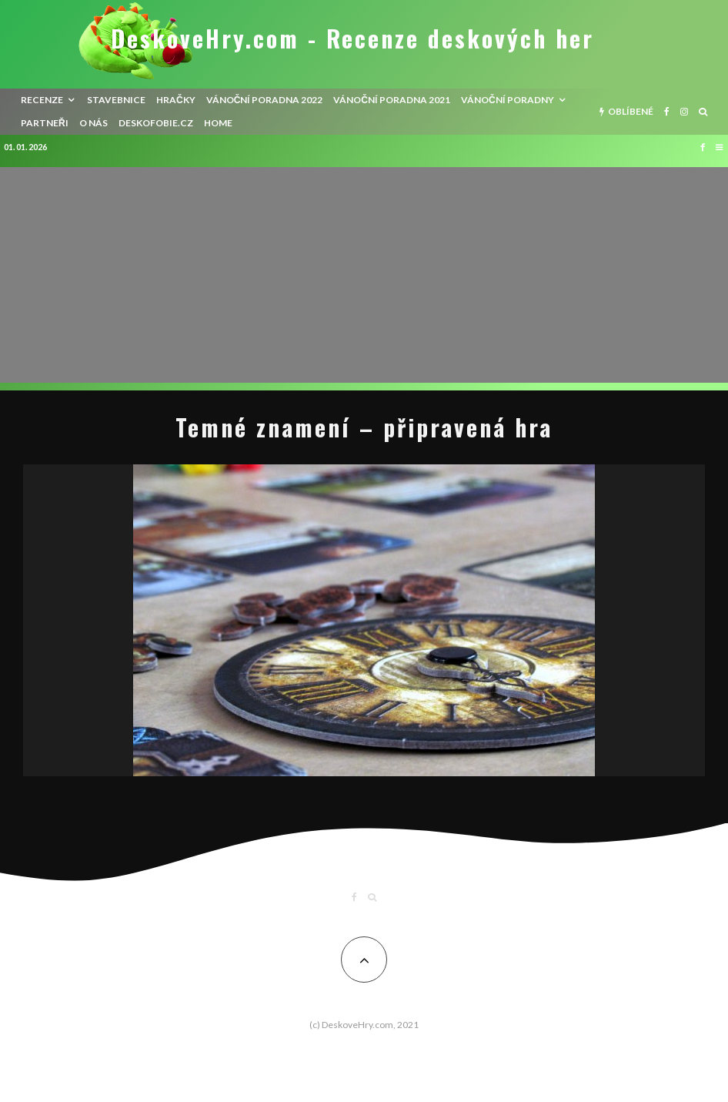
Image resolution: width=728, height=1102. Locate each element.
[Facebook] (667, 112)
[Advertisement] (364, 275)
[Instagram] (684, 112)
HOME (218, 123)
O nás (93, 123)
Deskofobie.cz (156, 123)
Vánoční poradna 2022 (264, 100)
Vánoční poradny (507, 100)
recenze (42, 100)
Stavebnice (116, 100)
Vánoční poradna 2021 (391, 100)
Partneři (44, 123)
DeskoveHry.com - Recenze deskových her (352, 38)
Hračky (175, 100)
